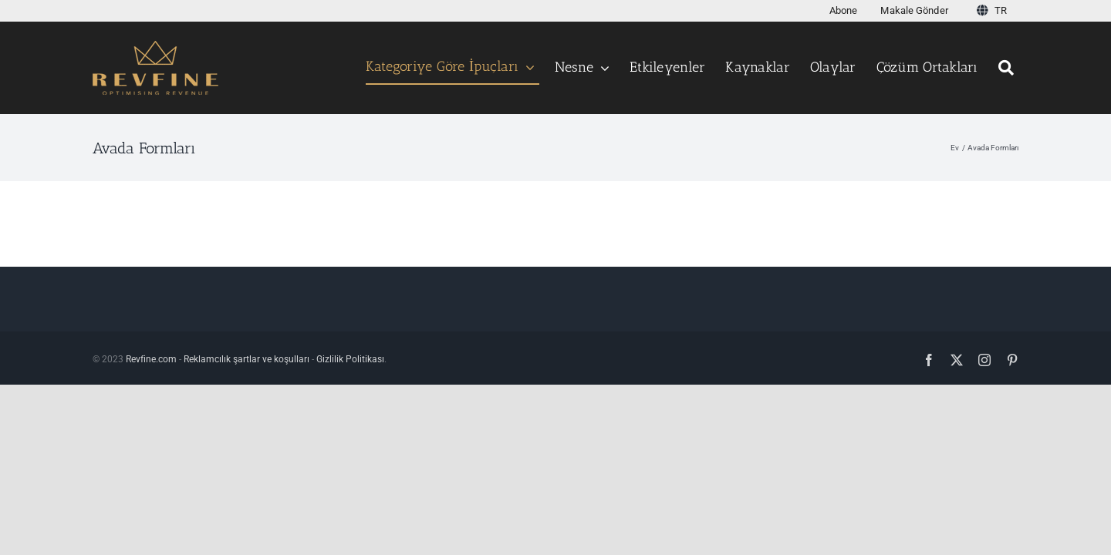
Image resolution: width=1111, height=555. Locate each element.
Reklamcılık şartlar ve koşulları (246, 359)
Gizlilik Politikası (350, 359)
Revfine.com (151, 359)
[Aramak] (1008, 68)
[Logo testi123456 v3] (155, 46)
